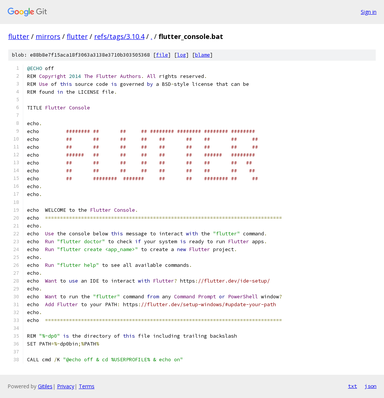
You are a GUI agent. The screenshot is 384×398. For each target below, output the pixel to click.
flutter (18, 36)
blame (202, 55)
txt (352, 386)
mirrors (48, 36)
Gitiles (45, 386)
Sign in (368, 11)
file (162, 55)
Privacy (65, 386)
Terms (86, 386)
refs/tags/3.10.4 (119, 36)
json (370, 386)
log (181, 55)
